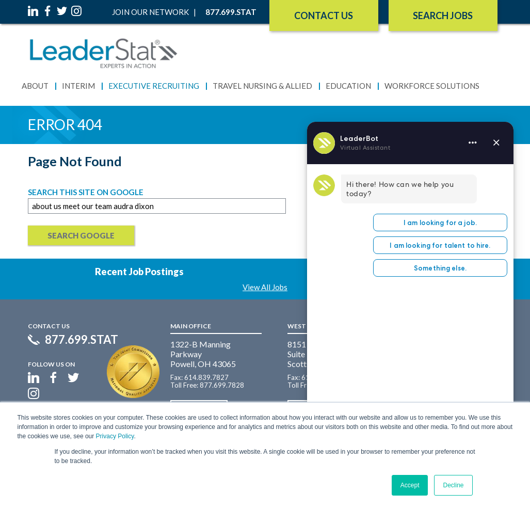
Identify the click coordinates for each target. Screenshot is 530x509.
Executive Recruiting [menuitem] (153, 85)
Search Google (81, 235)
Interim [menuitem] (78, 85)
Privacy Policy (115, 436)
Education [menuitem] (348, 85)
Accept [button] (410, 485)
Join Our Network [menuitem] (150, 12)
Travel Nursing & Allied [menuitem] (262, 85)
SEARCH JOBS (443, 15)
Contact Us (323, 15)
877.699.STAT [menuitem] (230, 12)
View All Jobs (265, 287)
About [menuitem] (35, 85)
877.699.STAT (81, 339)
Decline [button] (453, 485)
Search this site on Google (85, 192)
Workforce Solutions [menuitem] (431, 85)
